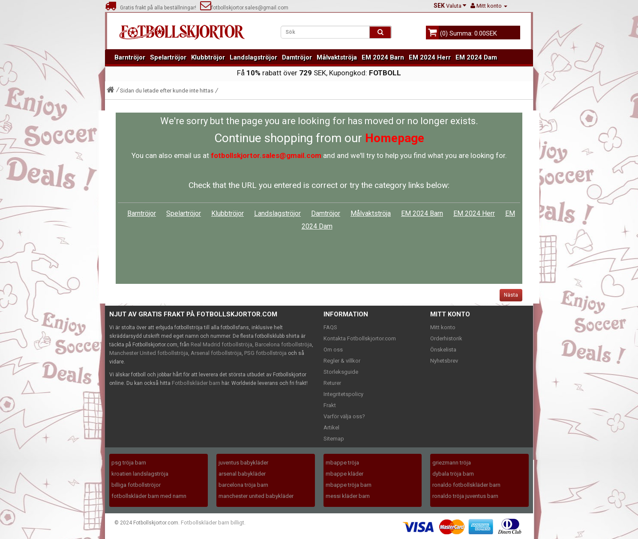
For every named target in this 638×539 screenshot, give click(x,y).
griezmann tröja (451, 462)
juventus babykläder (243, 462)
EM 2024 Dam (476, 57)
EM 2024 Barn (383, 57)
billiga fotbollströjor (136, 485)
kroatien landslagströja (139, 474)
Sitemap (333, 438)
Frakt (329, 405)
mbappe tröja (342, 462)
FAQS (330, 327)
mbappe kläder (344, 474)
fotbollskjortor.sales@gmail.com (244, 8)
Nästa (511, 295)
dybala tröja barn (453, 474)
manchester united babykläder (256, 496)
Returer (332, 383)
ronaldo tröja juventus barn (465, 496)
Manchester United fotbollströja (148, 353)
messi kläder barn (348, 496)
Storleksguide (340, 372)
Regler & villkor (341, 360)
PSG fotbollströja (265, 353)
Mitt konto (442, 327)
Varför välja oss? (344, 416)
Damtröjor (297, 57)
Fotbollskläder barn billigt (212, 522)
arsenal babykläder (242, 474)
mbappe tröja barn (348, 485)
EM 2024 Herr (430, 57)
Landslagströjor (253, 57)
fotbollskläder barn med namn (148, 496)
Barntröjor (129, 57)
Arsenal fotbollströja (216, 353)
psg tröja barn (128, 462)
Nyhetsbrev (444, 360)
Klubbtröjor (208, 57)
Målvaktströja (337, 57)
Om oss (333, 349)
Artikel (331, 427)
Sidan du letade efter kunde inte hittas (166, 90)
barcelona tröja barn (243, 485)
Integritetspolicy (343, 394)
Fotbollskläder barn (196, 383)
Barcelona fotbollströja (283, 344)
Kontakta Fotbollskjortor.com (359, 338)
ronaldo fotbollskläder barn (466, 485)
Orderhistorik (446, 338)
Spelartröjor (168, 57)
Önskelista (443, 349)
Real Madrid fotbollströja (221, 344)
